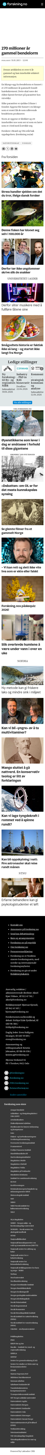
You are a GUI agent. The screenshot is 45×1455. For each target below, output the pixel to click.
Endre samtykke (18, 1094)
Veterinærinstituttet (18, 1432)
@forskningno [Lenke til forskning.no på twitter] (16, 1073)
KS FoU (13, 1182)
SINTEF (13, 1357)
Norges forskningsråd (19, 1292)
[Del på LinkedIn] (12, 149)
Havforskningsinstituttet (20, 1157)
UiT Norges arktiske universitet (23, 1398)
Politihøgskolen (16, 1337)
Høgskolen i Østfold (18, 1164)
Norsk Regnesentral (18, 1306)
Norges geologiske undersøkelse (23, 1295)
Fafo (12, 1133)
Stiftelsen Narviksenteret (20, 1377)
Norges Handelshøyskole (20, 1288)
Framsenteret (16, 1147)
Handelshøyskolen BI (19, 1154)
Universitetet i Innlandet (20, 1408)
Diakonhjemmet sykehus (20, 1123)
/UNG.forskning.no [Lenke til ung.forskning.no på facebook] (19, 1083)
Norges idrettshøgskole (20, 1299)
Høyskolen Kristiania (18, 1175)
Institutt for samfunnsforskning (23, 1178)
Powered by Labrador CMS (22, 1451)
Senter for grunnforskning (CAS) (23, 1361)
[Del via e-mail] (16, 149)
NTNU (12, 1236)
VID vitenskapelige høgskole (21, 1436)
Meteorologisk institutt (19, 1195)
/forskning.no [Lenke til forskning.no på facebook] (16, 1078)
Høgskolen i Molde (18, 1161)
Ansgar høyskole (17, 1110)
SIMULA (13, 1353)
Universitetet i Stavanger (20, 1416)
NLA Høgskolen (16, 1220)
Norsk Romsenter (17, 1309)
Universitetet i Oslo (18, 1412)
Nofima (13, 1274)
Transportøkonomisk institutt (22, 1394)
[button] (41, 368)
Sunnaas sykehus (17, 1381)
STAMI (13, 1370)
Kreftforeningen (17, 1185)
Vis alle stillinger (22, 402)
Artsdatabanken (17, 1120)
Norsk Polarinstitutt (18, 1302)
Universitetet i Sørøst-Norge (21, 1419)
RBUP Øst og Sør (17, 1344)
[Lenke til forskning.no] (19, 3)
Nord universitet (17, 1278)
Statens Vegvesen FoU (19, 1374)
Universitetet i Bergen (19, 1405)
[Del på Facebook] (3, 149)
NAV (12, 1199)
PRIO (12, 1340)
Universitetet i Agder (18, 1401)
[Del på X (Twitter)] (8, 149)
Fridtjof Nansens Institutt (20, 1150)
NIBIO (12, 1202)
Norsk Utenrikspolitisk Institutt (22, 1313)
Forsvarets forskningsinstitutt (22, 1143)
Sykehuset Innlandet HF (20, 1385)
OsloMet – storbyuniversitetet (22, 1329)
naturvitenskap (11, 143)
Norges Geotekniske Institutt (22, 1285)
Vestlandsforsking (17, 1429)
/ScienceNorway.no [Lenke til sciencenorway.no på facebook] (19, 1088)
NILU (12, 1212)
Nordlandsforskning (18, 1281)
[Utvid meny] (42, 4)
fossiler (26, 143)
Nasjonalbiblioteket (18, 1239)
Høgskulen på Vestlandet (20, 1171)
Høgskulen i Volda (17, 1168)
